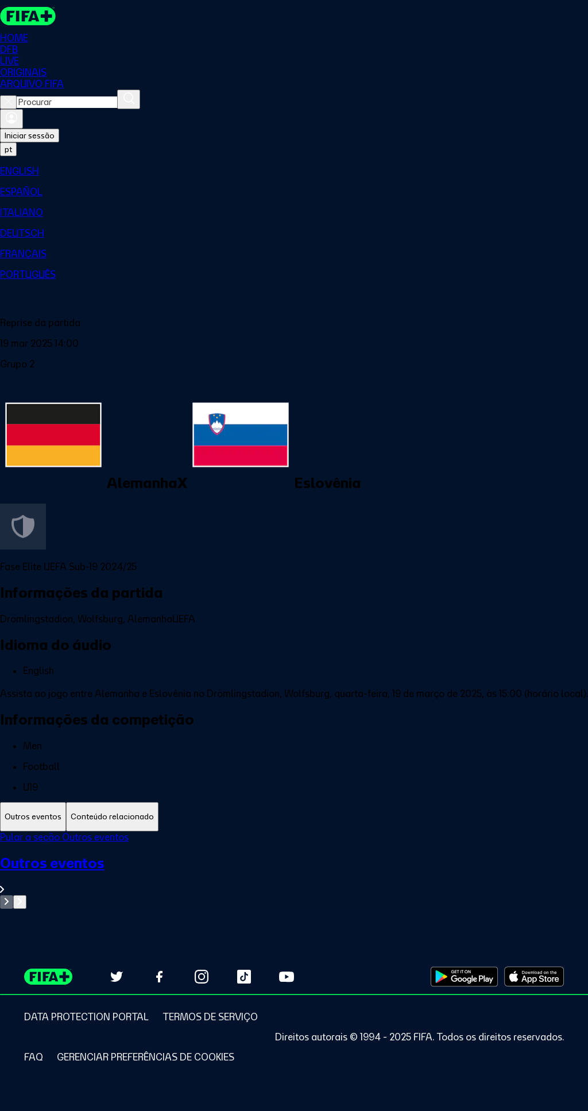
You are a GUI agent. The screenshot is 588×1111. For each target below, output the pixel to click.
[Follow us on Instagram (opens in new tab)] (201, 976)
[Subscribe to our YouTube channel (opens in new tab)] (286, 976)
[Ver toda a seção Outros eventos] (294, 874)
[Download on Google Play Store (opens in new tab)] (464, 976)
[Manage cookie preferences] (145, 1057)
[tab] (33, 816)
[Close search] (8, 102)
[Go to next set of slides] (19, 902)
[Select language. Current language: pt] (8, 149)
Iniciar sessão (30, 135)
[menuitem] (294, 171)
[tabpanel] (294, 870)
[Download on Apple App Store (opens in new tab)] (534, 976)
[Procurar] (128, 99)
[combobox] (67, 102)
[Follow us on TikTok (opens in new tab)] (244, 976)
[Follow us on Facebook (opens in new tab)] (159, 976)
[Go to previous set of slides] (6, 902)
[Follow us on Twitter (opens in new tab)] (116, 976)
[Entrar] (11, 119)
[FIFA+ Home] (28, 16)
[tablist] (294, 816)
